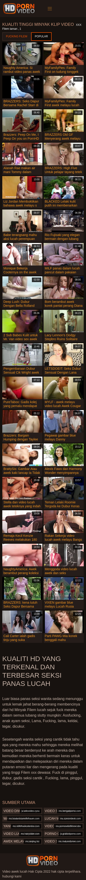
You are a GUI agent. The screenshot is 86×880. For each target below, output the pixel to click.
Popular (41, 36)
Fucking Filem (16, 36)
